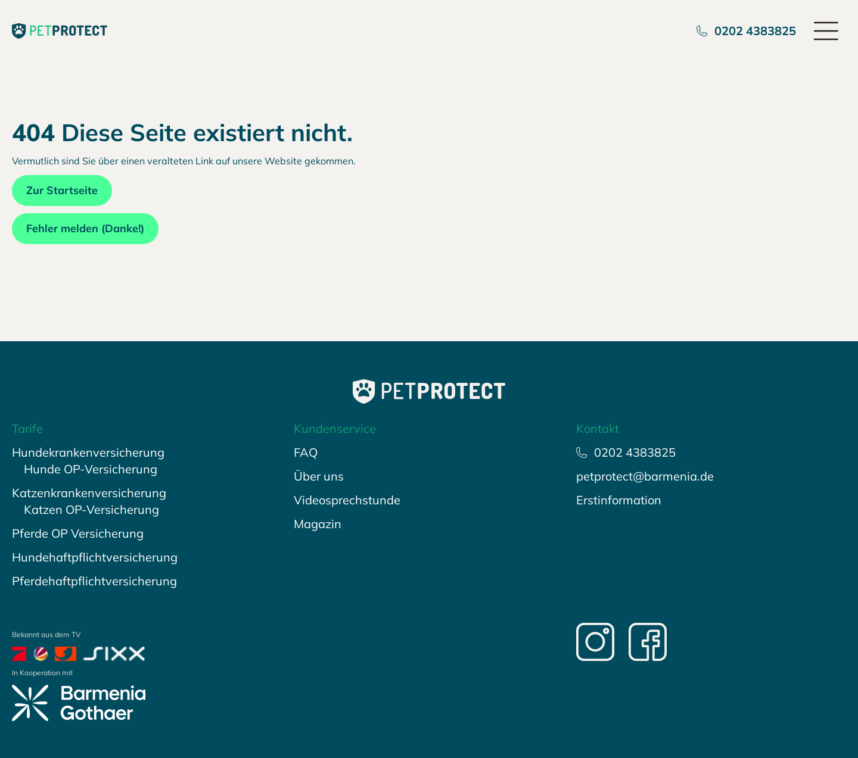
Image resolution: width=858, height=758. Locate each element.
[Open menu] (827, 31)
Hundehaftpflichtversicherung (95, 557)
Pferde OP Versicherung (78, 533)
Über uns (319, 476)
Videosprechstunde (347, 499)
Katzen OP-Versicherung (91, 509)
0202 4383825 (746, 30)
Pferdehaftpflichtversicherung (94, 580)
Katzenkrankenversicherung (89, 492)
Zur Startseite (62, 190)
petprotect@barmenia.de (645, 476)
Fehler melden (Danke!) (85, 228)
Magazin (317, 523)
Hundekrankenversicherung (88, 452)
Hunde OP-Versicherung (90, 468)
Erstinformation (618, 499)
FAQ (306, 452)
